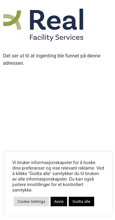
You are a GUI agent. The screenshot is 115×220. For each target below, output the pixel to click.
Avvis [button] (59, 201)
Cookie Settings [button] (31, 201)
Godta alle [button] (81, 201)
